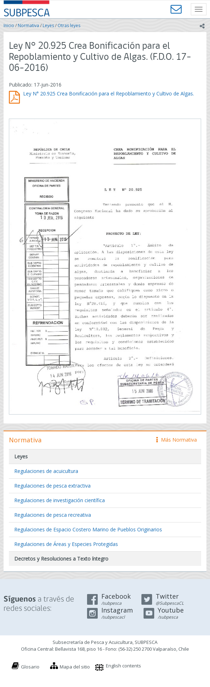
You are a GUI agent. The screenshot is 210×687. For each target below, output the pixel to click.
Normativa (28, 25)
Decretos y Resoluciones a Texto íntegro (61, 558)
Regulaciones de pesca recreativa (52, 514)
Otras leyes (69, 25)
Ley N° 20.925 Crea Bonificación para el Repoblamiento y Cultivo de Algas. (108, 93)
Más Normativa (176, 439)
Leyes (48, 25)
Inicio (9, 25)
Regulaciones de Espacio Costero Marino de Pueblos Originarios (88, 529)
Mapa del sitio (75, 666)
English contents (123, 665)
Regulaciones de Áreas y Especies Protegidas (66, 544)
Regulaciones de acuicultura (46, 471)
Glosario (30, 666)
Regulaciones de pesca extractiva (52, 485)
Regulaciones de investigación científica (59, 500)
